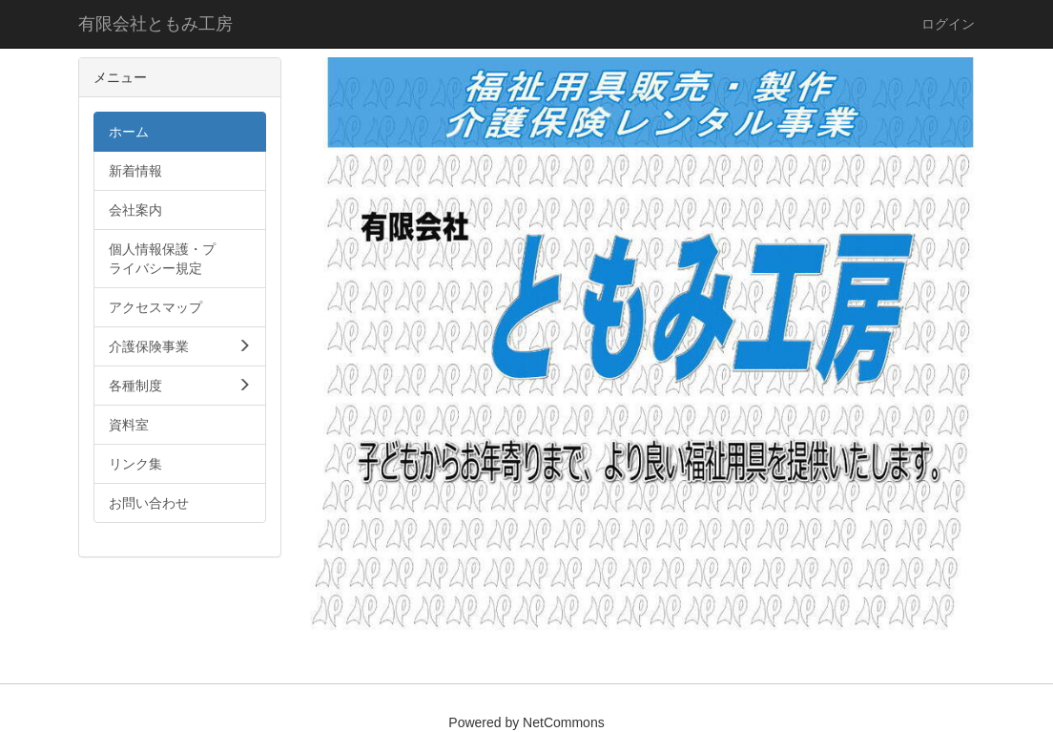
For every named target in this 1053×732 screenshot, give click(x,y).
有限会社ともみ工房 (155, 23)
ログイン (948, 23)
